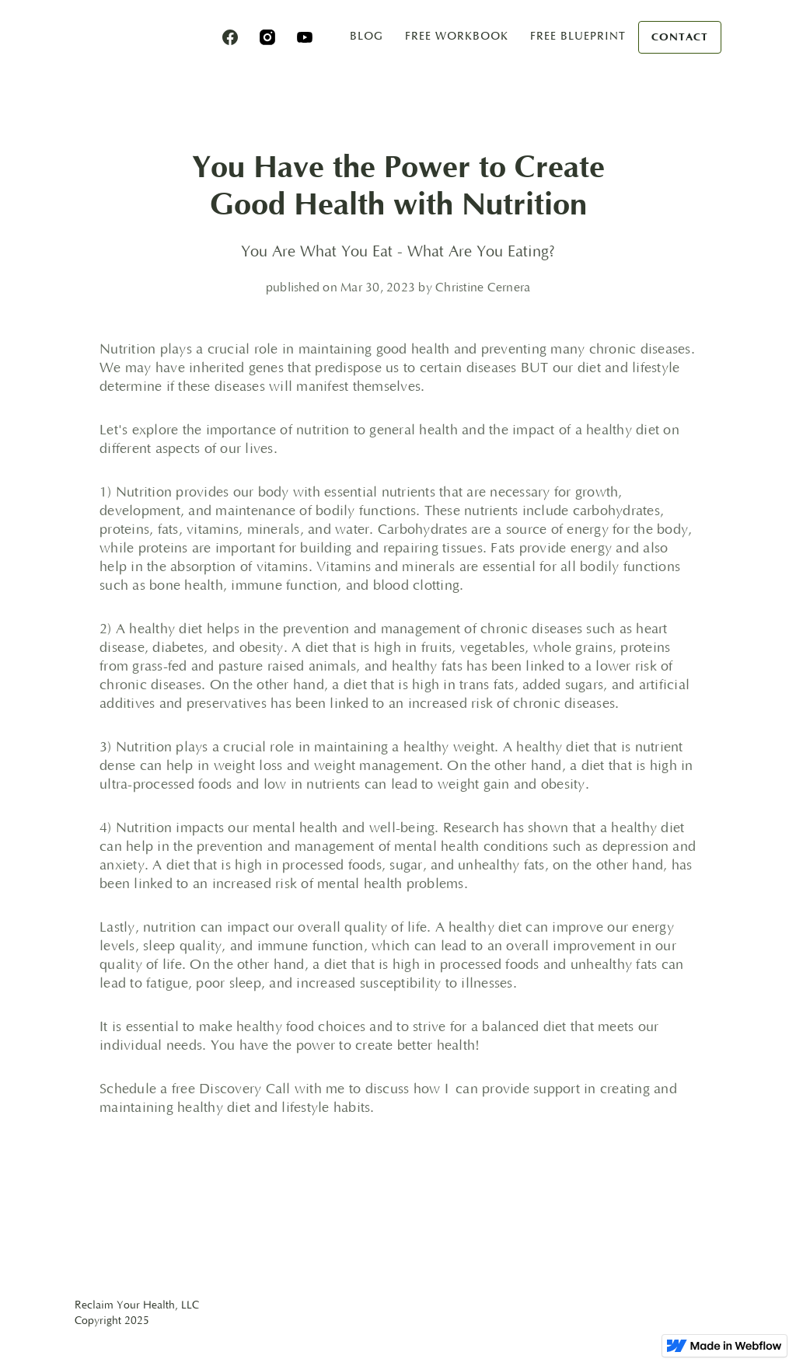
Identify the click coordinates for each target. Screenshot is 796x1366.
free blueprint (578, 36)
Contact (679, 37)
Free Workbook (456, 36)
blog (366, 36)
